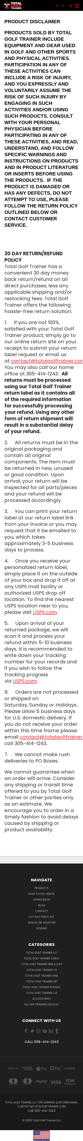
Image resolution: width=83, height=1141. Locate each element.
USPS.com (45, 612)
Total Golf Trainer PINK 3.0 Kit (41, 964)
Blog (41, 905)
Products (42, 888)
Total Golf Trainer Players (41, 987)
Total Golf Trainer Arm (41, 976)
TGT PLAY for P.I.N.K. (42, 917)
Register (49, 922)
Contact (41, 911)
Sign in (33, 922)
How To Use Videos (42, 894)
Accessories (41, 999)
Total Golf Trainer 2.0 (41, 993)
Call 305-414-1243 (42, 1041)
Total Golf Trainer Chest (42, 958)
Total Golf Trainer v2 (41, 970)
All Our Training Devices (41, 1004)
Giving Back (41, 899)
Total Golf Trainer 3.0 (41, 953)
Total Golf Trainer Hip (41, 981)
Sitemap (41, 928)
